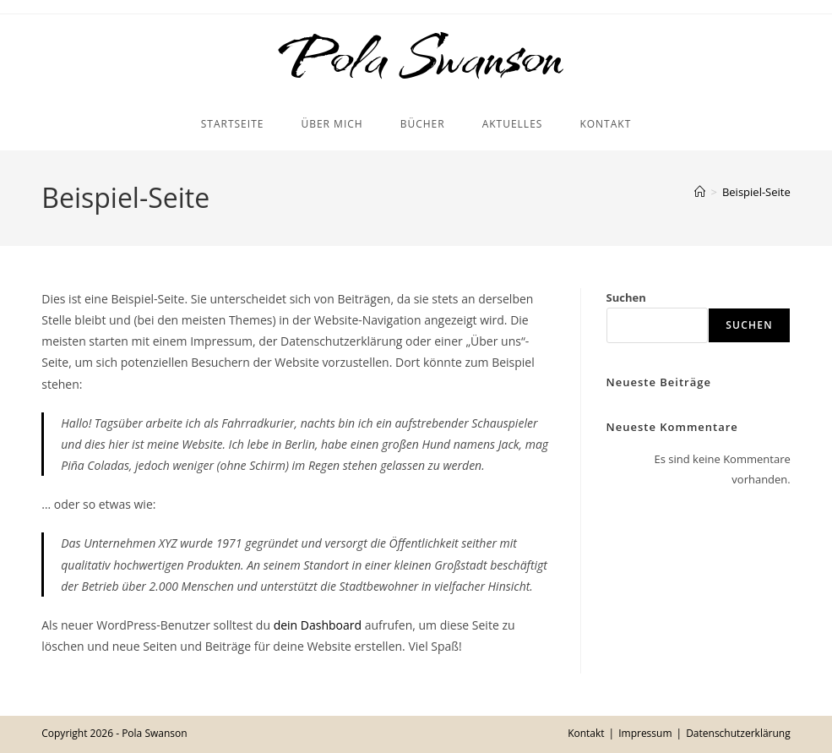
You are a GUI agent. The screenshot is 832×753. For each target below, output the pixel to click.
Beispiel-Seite (756, 191)
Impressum (645, 733)
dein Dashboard (318, 625)
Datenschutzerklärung (738, 733)
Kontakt (586, 733)
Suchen (626, 297)
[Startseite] (699, 191)
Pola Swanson (416, 56)
